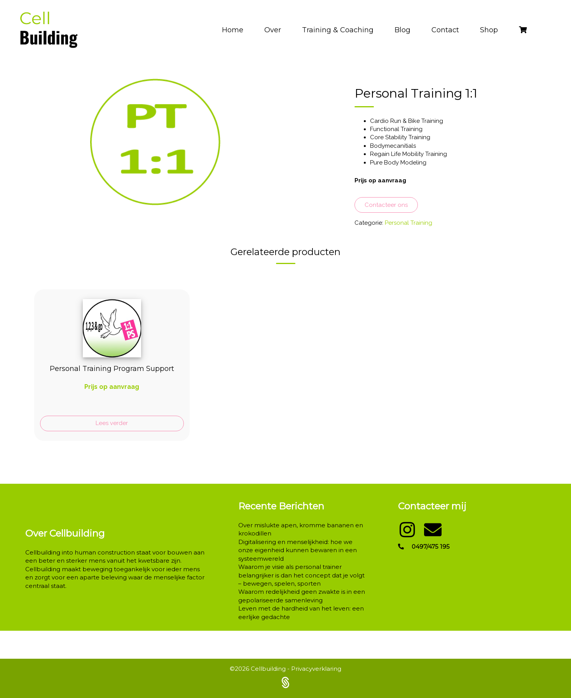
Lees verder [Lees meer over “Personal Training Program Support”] (112, 423)
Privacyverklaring (316, 668)
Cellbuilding (269, 668)
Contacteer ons (386, 204)
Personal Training (408, 222)
